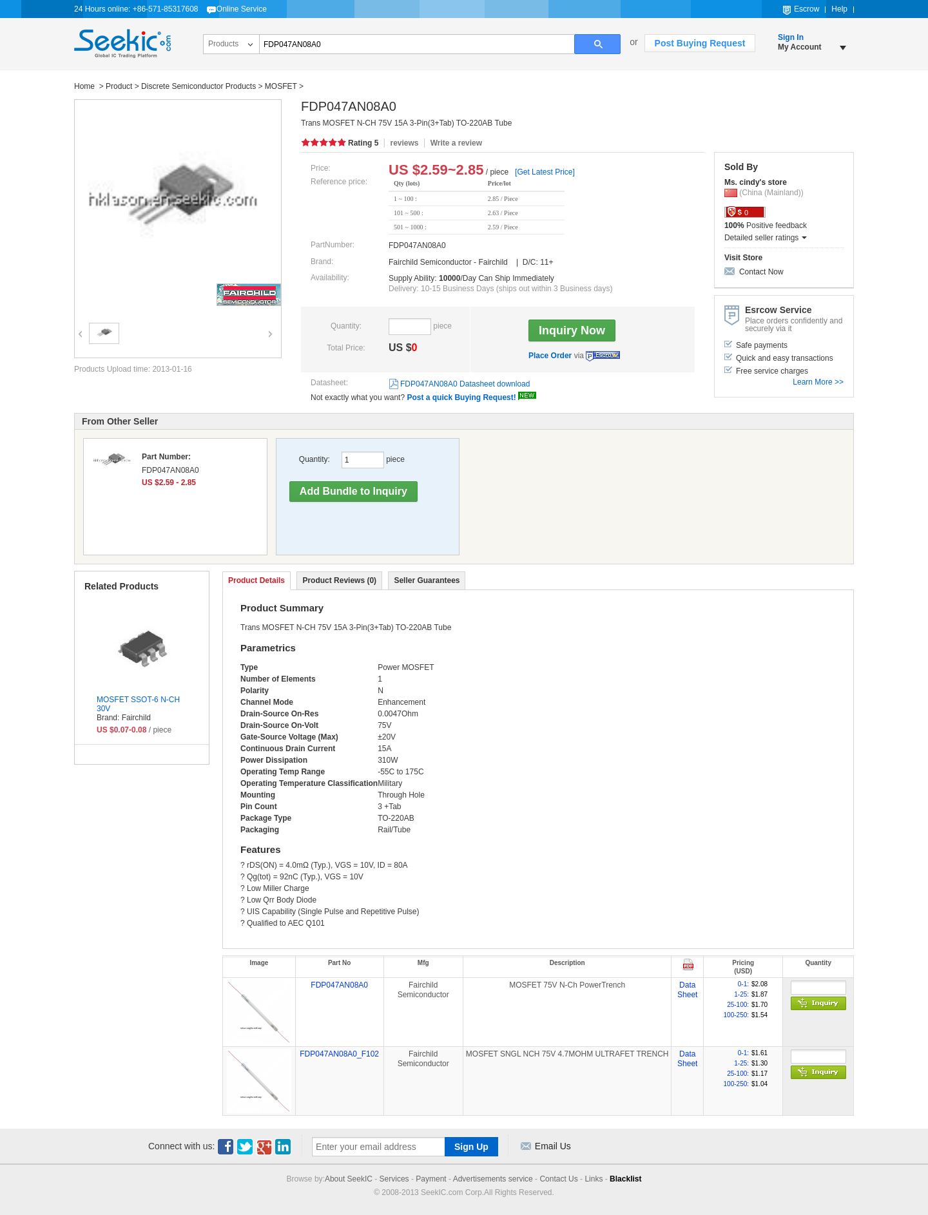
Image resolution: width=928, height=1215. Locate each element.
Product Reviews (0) (339, 580)
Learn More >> (818, 382)
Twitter (245, 1146)
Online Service (242, 9)
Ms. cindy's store (755, 182)
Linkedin (283, 1146)
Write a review (456, 143)
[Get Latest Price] (545, 172)
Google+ (264, 1146)
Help (839, 9)
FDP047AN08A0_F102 (339, 1053)
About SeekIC (348, 1178)
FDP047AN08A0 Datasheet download (465, 383)
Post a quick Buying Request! (461, 397)
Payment (431, 1178)
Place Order (550, 355)
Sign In (791, 37)
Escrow (806, 9)
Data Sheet (687, 990)
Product (119, 86)
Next (269, 325)
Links (594, 1178)
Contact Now (761, 271)
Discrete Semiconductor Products (198, 86)
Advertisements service (493, 1178)
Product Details (256, 580)
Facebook (225, 1146)
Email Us (553, 1146)
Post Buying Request (700, 43)
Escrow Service (603, 356)
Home (85, 86)
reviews (404, 143)
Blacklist (625, 1178)
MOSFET (281, 86)
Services (394, 1178)
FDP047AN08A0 (339, 985)
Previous (78, 325)
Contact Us (558, 1178)
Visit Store (743, 257)
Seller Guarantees (426, 580)
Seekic (122, 43)
